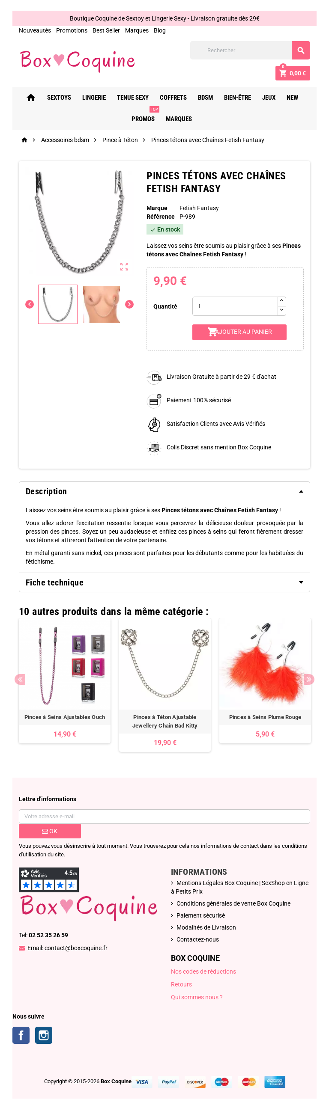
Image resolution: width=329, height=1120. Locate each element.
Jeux (271, 97)
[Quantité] (235, 306)
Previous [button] (20, 679)
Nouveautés (35, 30)
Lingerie (96, 97)
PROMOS (148, 115)
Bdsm (207, 97)
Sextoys (62, 97)
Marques (137, 30)
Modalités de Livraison (206, 927)
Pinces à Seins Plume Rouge (265, 717)
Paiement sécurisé (200, 915)
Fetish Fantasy (199, 208)
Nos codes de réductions (203, 971)
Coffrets (175, 97)
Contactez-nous (197, 939)
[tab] (164, 491)
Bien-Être (240, 97)
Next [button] (309, 679)
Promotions (71, 30)
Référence (161, 216)
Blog (160, 30)
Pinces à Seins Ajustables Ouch (64, 717)
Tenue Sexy (135, 97)
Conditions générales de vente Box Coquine (233, 903)
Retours (181, 984)
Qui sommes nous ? (197, 997)
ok (49, 831)
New (295, 97)
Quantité (165, 306)
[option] (65, 680)
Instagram (43, 1035)
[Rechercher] (250, 50)
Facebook (21, 1035)
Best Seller (106, 30)
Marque (157, 208)
